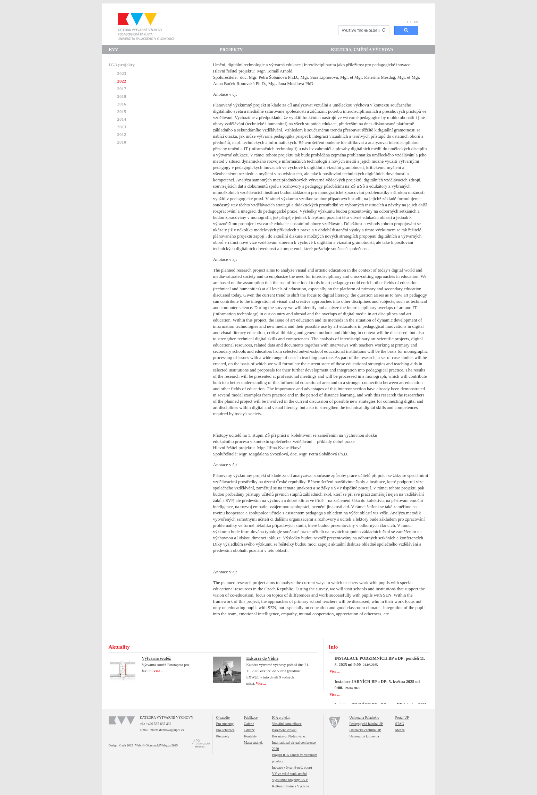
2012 (121, 134)
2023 (121, 73)
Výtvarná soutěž (156, 658)
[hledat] (363, 30)
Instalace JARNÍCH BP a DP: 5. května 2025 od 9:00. (377, 684)
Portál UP (402, 717)
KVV (113, 49)
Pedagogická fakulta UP (366, 724)
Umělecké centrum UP (365, 730)
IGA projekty (122, 64)
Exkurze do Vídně (262, 658)
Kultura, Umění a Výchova (362, 49)
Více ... (158, 671)
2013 (121, 126)
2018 (121, 96)
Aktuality (119, 647)
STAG (399, 724)
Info (333, 647)
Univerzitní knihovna (364, 736)
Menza (400, 730)
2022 (121, 81)
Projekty (231, 49)
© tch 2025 (126, 745)
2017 (121, 88)
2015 (121, 111)
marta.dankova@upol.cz (167, 730)
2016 (121, 103)
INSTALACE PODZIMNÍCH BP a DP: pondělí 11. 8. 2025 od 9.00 (380, 661)
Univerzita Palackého (364, 717)
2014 (121, 119)
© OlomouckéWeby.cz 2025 (160, 745)
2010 (121, 142)
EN (416, 22)
